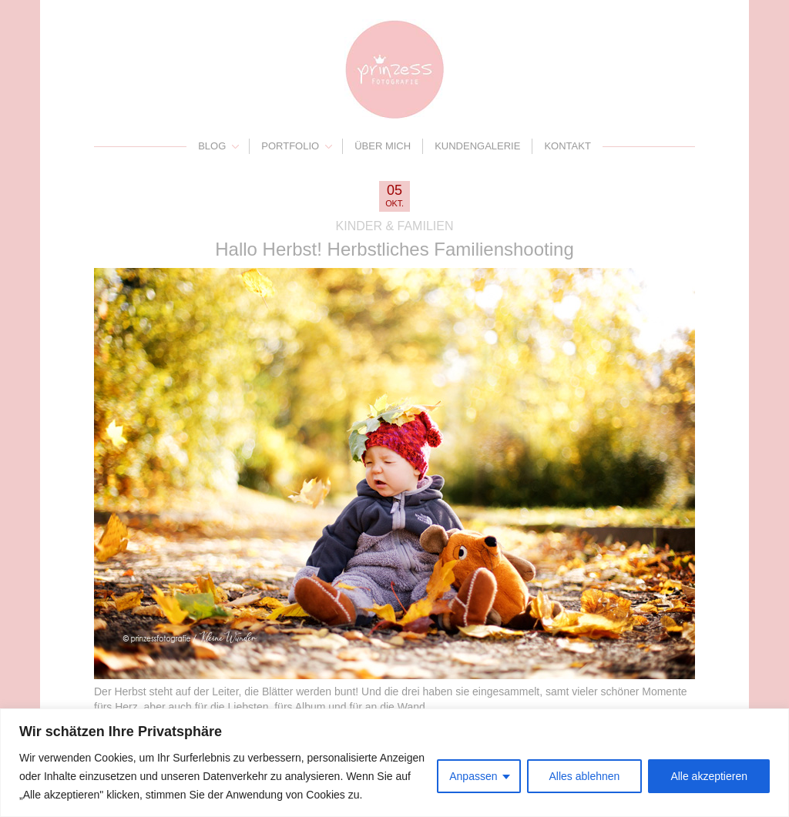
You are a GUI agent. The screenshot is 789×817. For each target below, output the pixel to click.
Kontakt (567, 146)
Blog (212, 146)
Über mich (382, 146)
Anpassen (473, 776)
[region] (394, 762)
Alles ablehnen (584, 776)
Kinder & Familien (395, 226)
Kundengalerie (477, 146)
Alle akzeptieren (708, 776)
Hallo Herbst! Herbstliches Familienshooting (394, 249)
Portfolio (290, 146)
